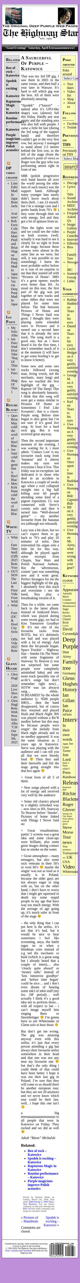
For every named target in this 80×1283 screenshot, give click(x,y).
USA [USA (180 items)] (66, 862)
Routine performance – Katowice (43, 1175)
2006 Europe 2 (35, 1202)
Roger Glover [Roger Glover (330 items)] (69, 807)
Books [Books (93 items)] (66, 612)
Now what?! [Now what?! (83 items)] (66, 767)
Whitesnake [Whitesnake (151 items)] (71, 871)
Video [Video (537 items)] (69, 867)
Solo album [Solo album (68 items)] (68, 818)
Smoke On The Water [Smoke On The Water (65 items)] (67, 814)
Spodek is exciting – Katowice (13, 88)
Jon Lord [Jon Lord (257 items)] (67, 757)
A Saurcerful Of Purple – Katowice (36, 63)
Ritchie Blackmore (15, 407)
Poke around (67, 72)
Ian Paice (10, 319)
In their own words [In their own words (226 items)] (67, 732)
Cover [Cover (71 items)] (65, 625)
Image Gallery (72, 226)
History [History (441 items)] (70, 689)
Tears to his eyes (70, 316)
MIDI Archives (73, 207)
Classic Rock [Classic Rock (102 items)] (67, 621)
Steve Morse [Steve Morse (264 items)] (68, 829)
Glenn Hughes (12, 665)
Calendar (14, 1250)
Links (71, 281)
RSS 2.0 (26, 1209)
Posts (7, 1250)
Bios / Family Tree (71, 252)
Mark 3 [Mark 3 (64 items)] (66, 763)
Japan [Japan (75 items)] (65, 744)
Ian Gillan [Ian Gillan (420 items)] (69, 697)
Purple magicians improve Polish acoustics (13, 142)
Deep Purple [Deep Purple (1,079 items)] (70, 643)
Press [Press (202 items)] (67, 772)
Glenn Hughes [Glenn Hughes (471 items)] (70, 681)
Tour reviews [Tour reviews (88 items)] (67, 848)
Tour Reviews (30, 1204)
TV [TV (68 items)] (64, 858)
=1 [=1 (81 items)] (64, 585)
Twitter (72, 127)
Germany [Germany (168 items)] (69, 673)
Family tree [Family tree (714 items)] (70, 665)
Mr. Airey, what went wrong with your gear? (71, 554)
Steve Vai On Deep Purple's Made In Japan (16, 291)
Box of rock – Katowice (13, 71)
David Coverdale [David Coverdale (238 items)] (71, 631)
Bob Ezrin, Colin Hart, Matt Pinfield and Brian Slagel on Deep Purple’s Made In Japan (16, 247)
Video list (71, 93)
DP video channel (13, 172)
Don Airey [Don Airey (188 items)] (67, 654)
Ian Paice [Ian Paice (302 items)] (67, 708)
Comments (26, 1250)
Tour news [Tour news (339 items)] (67, 840)
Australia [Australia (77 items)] (67, 593)
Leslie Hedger (72, 350)
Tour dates (70, 86)
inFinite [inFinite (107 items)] (67, 714)
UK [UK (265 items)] (69, 857)
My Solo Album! (16, 331)
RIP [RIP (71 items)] (64, 789)
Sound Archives (73, 200)
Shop (70, 99)
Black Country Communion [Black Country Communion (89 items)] (69, 599)
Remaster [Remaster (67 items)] (67, 787)
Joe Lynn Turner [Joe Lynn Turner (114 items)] (68, 747)
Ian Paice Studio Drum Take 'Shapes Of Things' (16, 352)
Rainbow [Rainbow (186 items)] (69, 777)
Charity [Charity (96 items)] (67, 615)
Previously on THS (70, 152)
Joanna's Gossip (72, 275)
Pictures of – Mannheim (29, 1219)
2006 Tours (48, 1202)
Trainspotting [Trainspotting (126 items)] (71, 853)
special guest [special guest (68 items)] (66, 822)
